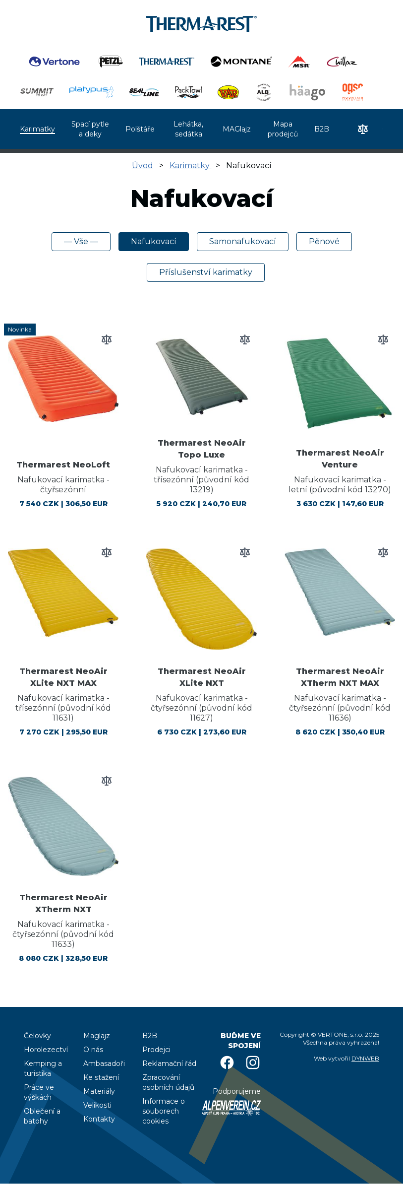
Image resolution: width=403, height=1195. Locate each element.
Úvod (142, 165)
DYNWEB (365, 1058)
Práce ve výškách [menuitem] (39, 1092)
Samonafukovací (242, 241)
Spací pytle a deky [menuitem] (90, 129)
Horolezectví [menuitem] (46, 1049)
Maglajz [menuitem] (96, 1035)
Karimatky (191, 165)
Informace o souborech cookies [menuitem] (163, 1111)
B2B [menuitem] (321, 129)
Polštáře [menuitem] (140, 129)
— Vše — (81, 241)
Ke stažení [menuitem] (101, 1077)
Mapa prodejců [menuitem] (283, 129)
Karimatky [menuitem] (37, 129)
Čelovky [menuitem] (37, 1035)
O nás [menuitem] (93, 1049)
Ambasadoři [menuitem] (104, 1063)
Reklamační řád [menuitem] (169, 1063)
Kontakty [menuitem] (99, 1119)
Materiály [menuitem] (99, 1091)
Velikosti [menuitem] (97, 1105)
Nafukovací (153, 241)
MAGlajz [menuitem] (237, 129)
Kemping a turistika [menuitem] (43, 1068)
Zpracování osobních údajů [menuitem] (168, 1082)
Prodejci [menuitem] (156, 1049)
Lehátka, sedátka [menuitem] (188, 129)
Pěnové (324, 241)
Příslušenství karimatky (205, 272)
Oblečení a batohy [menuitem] (42, 1116)
